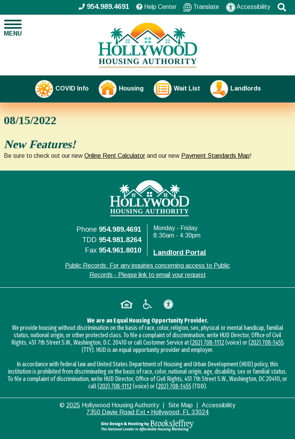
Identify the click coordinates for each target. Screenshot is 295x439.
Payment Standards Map (215, 155)
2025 (73, 405)
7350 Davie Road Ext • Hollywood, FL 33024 (147, 412)
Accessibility (248, 7)
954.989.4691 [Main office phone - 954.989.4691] (104, 6)
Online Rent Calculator (114, 155)
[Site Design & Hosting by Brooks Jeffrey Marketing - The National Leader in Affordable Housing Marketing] (147, 425)
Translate (201, 7)
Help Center (156, 6)
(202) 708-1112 (207, 342)
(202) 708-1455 (266, 342)
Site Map (180, 405)
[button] (281, 7)
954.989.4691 (120, 229)
